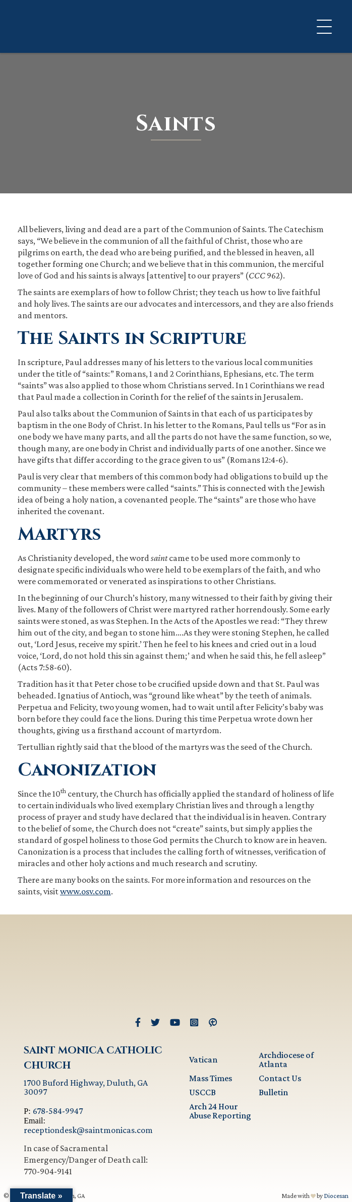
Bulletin (273, 1092)
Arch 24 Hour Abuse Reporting (220, 1111)
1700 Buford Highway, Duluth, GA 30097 (86, 1087)
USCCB (202, 1092)
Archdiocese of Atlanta (286, 1059)
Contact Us (280, 1078)
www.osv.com (85, 891)
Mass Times (210, 1078)
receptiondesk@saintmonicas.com (88, 1130)
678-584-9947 (58, 1111)
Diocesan (336, 1195)
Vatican (203, 1059)
